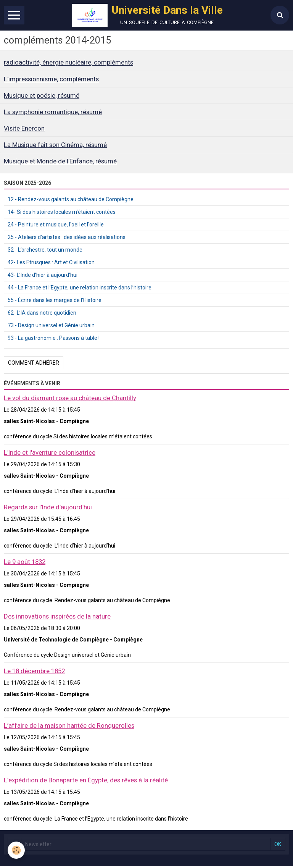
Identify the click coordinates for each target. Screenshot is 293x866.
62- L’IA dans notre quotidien (42, 313)
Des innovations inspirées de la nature (57, 616)
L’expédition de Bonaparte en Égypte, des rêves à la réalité (86, 780)
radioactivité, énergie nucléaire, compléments (68, 62)
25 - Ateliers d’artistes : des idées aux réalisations (67, 237)
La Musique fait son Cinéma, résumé (55, 145)
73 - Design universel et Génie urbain (51, 325)
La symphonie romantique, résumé (53, 112)
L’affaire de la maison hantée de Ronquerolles (69, 725)
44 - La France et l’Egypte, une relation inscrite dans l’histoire (79, 287)
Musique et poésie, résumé (41, 95)
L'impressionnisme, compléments (51, 79)
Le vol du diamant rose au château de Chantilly (70, 398)
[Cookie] (16, 850)
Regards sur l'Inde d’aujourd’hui (48, 507)
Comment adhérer (33, 363)
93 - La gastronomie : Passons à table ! (54, 338)
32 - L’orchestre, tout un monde (45, 250)
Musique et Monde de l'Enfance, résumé (60, 161)
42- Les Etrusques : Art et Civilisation (51, 262)
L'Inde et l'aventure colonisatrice (49, 452)
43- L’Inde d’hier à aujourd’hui (42, 275)
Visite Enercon (24, 128)
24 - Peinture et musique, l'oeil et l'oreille (56, 224)
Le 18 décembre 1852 (34, 671)
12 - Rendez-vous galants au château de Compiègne (71, 199)
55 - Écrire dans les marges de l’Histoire (54, 300)
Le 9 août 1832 (24, 561)
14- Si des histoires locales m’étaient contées (62, 212)
